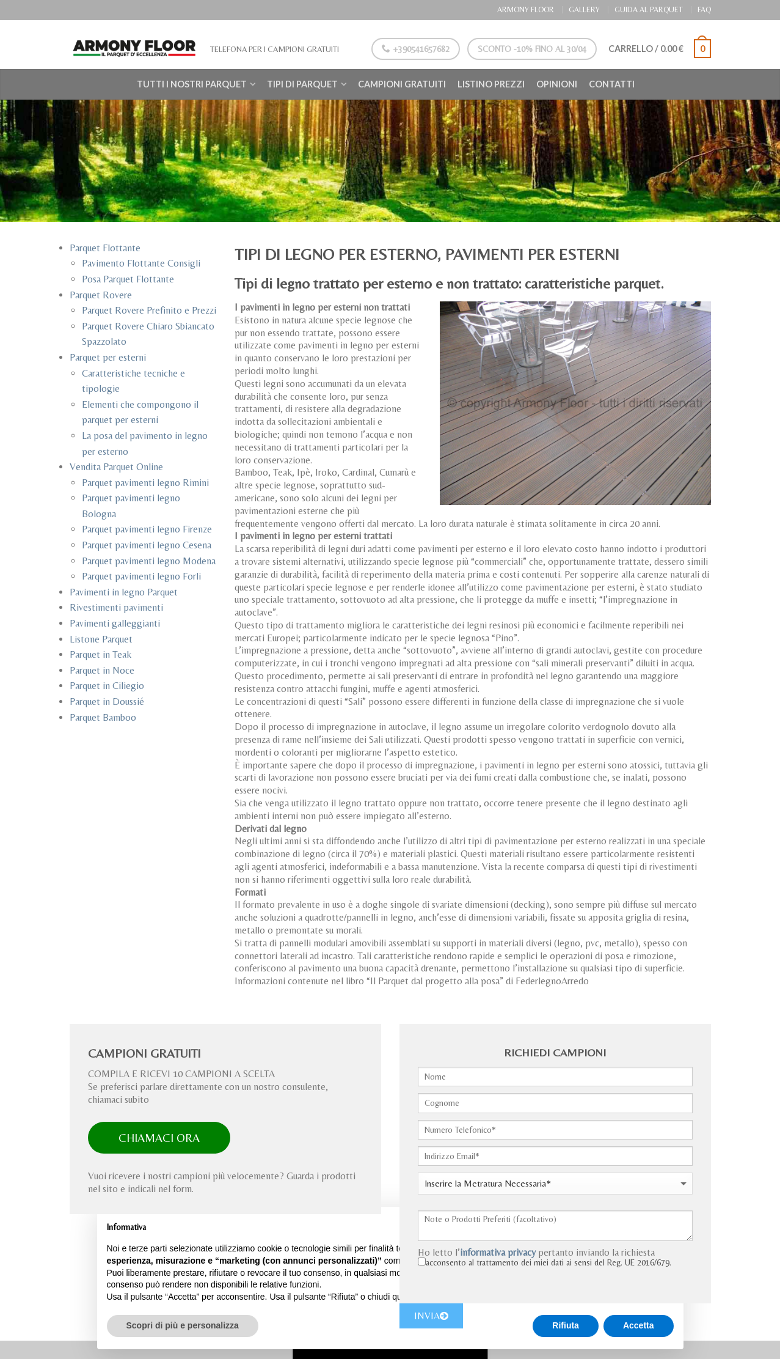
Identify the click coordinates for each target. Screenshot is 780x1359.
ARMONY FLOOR (525, 9)
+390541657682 (415, 49)
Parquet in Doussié (107, 701)
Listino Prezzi (491, 84)
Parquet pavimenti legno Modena (149, 561)
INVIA (431, 1316)
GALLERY (584, 9)
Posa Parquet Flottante (128, 279)
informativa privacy (498, 1252)
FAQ (704, 9)
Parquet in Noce (102, 670)
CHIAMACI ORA (159, 1137)
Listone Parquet (101, 639)
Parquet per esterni (108, 357)
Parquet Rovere (101, 295)
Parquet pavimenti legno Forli (141, 576)
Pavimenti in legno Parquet (124, 592)
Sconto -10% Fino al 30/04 (531, 49)
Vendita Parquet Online (116, 467)
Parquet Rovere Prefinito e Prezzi (149, 310)
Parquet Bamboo (103, 717)
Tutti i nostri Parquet (192, 84)
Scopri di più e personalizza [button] (182, 1325)
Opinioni (556, 84)
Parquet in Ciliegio (107, 685)
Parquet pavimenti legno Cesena (146, 545)
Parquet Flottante (105, 248)
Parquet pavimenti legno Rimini (145, 482)
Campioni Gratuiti (402, 84)
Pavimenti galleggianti (115, 623)
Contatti (612, 84)
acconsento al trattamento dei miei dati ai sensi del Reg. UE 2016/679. (548, 1262)
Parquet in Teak (100, 654)
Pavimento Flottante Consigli (141, 263)
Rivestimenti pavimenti (116, 607)
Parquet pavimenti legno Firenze (147, 529)
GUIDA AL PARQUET (648, 9)
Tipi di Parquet (302, 84)
